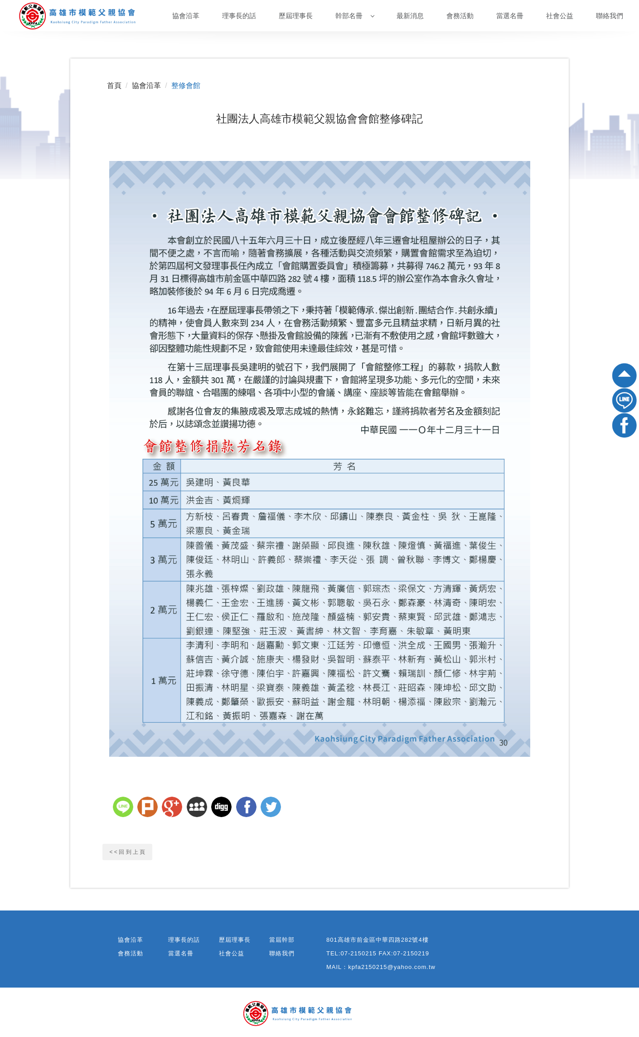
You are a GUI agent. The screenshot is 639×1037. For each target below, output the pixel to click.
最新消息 (410, 15)
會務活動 (460, 15)
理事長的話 (239, 15)
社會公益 (559, 15)
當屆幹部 (282, 939)
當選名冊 (509, 15)
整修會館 (185, 85)
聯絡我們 (609, 15)
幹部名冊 (354, 15)
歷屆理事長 (296, 15)
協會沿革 (185, 15)
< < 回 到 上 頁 (127, 852)
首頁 (114, 85)
